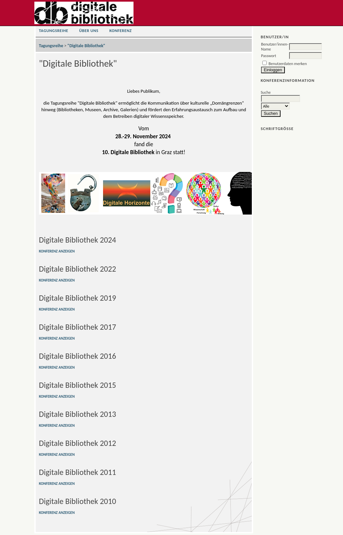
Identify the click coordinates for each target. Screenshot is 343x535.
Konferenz (120, 30)
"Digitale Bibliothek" (86, 46)
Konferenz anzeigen (57, 251)
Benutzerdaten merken (288, 63)
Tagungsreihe (53, 30)
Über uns (88, 30)
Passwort (268, 55)
